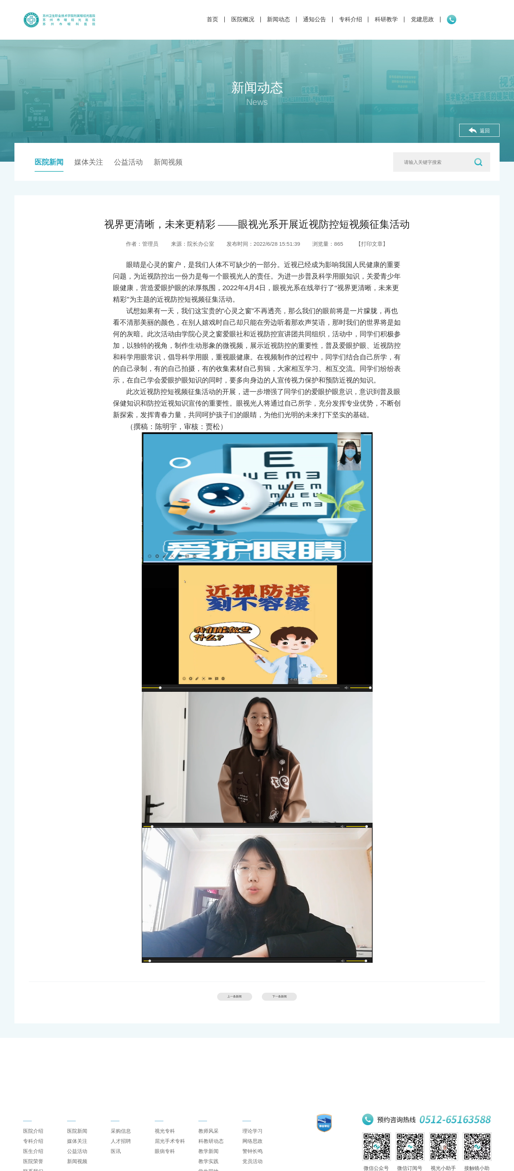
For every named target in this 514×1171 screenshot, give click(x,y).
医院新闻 (49, 162)
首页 (171, 19)
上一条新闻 (219, 999)
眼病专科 (165, 1162)
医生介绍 (33, 1162)
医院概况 (202, 19)
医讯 (116, 1162)
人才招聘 (121, 1152)
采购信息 (121, 1142)
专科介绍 (309, 19)
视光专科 (165, 1142)
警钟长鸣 (252, 1162)
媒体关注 (88, 162)
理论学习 (252, 1142)
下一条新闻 (295, 999)
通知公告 (273, 19)
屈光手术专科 (170, 1152)
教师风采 (208, 1142)
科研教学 (345, 19)
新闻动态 (237, 19)
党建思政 (381, 19)
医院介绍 (33, 1142)
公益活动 (128, 162)
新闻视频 (168, 162)
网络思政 (252, 1152)
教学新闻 (208, 1162)
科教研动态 (211, 1152)
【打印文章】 (372, 244)
